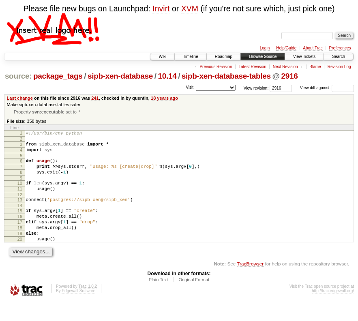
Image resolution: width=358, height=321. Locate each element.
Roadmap (223, 56)
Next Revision (285, 66)
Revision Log (339, 66)
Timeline (190, 56)
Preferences (340, 48)
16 (19, 229)
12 (19, 205)
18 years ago (164, 98)
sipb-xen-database (120, 76)
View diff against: (327, 88)
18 (19, 243)
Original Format (193, 298)
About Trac (312, 48)
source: (18, 76)
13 (19, 210)
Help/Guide (286, 48)
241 (95, 98)
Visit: (190, 87)
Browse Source (263, 56)
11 (19, 198)
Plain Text (158, 298)
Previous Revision (215, 66)
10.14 (167, 76)
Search (338, 56)
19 (19, 250)
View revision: (256, 88)
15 (19, 222)
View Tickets (304, 56)
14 (19, 217)
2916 (289, 76)
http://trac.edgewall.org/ (333, 310)
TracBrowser (250, 282)
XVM (189, 8)
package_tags (58, 76)
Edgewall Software (78, 310)
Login (265, 48)
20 (19, 257)
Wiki (162, 56)
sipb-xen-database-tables (226, 76)
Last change (20, 98)
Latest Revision (252, 66)
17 (19, 236)
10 (19, 191)
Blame (315, 66)
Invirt (160, 8)
